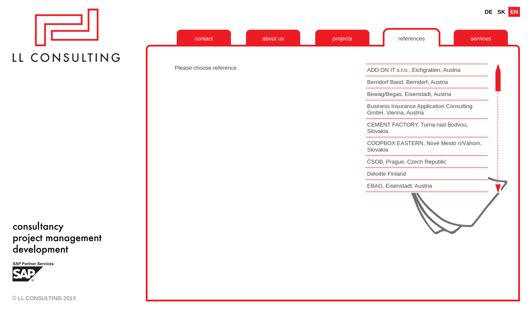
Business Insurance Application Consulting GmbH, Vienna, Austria (420, 109)
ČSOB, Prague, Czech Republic (406, 161)
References (411, 38)
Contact (204, 38)
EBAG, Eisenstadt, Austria (399, 186)
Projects (342, 38)
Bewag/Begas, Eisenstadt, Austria (409, 94)
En (514, 12)
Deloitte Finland (386, 173)
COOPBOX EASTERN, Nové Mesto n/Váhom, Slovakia (424, 146)
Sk (501, 12)
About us (273, 38)
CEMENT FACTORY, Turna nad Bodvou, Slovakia (417, 127)
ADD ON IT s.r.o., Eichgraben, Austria (414, 70)
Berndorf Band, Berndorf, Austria (407, 82)
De (488, 12)
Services (480, 38)
